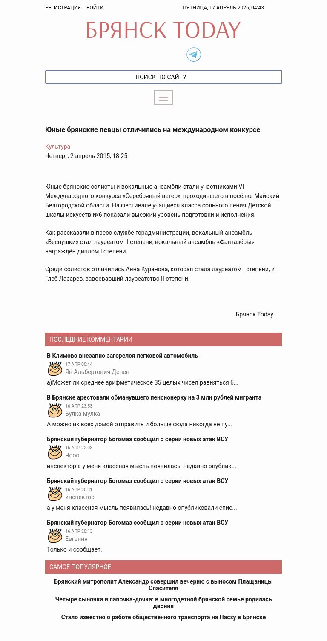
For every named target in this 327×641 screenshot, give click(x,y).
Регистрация (63, 8)
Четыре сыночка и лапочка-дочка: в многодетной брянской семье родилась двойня (163, 602)
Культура (57, 146)
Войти (94, 8)
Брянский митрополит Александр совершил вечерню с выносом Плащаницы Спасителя (163, 585)
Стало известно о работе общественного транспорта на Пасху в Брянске (163, 617)
